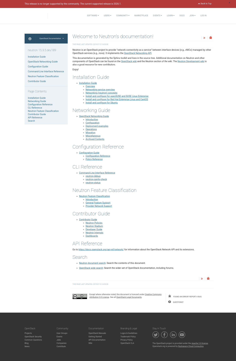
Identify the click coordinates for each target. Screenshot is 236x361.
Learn (171, 15)
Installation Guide (88, 83)
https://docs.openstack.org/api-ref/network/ (101, 249)
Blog (27, 343)
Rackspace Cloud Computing (190, 346)
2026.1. (117, 3)
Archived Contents (95, 139)
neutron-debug (93, 176)
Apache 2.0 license (199, 343)
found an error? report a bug (184, 296)
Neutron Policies (94, 223)
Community (122, 15)
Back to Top (204, 3)
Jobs (59, 340)
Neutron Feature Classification (94, 196)
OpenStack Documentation (51, 38)
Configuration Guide (89, 152)
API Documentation (97, 340)
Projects (28, 333)
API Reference (35, 117)
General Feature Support (98, 202)
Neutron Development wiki (190, 61)
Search (31, 121)
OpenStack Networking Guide (94, 116)
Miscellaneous (93, 136)
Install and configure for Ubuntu (102, 102)
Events (157, 15)
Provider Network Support (99, 206)
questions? (175, 301)
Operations (91, 129)
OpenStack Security (33, 336)
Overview (90, 86)
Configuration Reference (98, 156)
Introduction (92, 119)
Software (93, 15)
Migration (90, 132)
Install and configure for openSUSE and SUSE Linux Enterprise (117, 96)
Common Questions (33, 340)
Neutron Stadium (94, 226)
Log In (203, 15)
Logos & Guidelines (128, 333)
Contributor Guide (88, 219)
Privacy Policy (126, 340)
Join (192, 15)
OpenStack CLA (127, 343)
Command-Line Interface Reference (97, 173)
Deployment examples (97, 126)
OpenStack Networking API (137, 53)
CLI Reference (35, 107)
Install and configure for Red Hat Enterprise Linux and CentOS (117, 99)
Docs (182, 15)
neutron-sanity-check (96, 179)
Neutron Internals (94, 232)
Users (107, 15)
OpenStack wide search (91, 268)
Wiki (90, 343)
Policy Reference (94, 159)
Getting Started (95, 336)
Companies (62, 343)
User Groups (62, 333)
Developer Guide (94, 229)
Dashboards (92, 236)
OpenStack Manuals (97, 333)
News (27, 346)
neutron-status (93, 182)
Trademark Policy (128, 336)
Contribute (61, 346)
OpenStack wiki (129, 61)
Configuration (92, 122)
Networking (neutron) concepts (101, 93)
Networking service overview (100, 89)
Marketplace (141, 15)
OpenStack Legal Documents (129, 297)
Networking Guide (37, 101)
